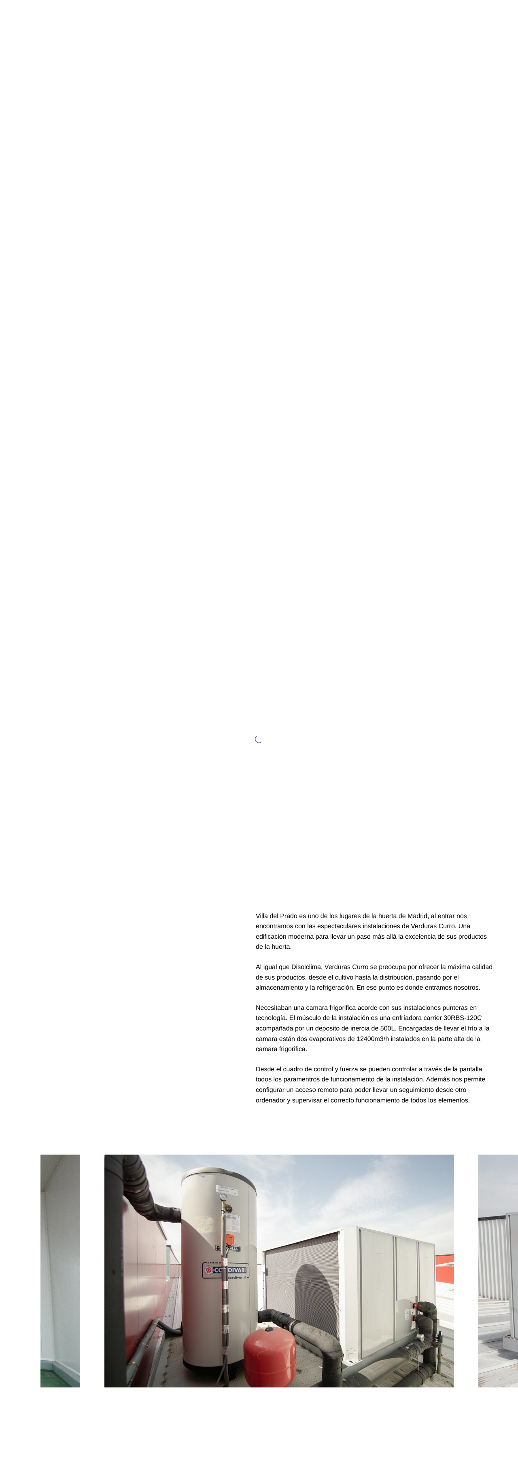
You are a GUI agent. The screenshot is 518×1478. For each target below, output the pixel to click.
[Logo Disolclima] (20, 20)
